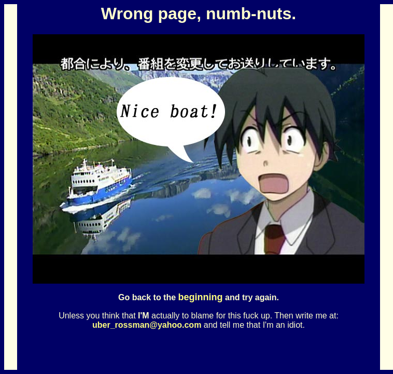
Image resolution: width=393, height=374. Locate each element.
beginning (200, 297)
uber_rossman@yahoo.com (146, 324)
